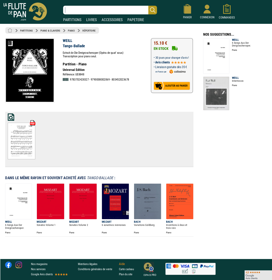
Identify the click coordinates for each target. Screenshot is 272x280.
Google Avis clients (49, 274)
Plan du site (125, 274)
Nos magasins (39, 263)
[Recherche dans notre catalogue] (110, 10)
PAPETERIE (135, 20)
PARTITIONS (72, 20)
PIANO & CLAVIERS (50, 30)
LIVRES (91, 20)
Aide (122, 264)
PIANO (71, 30)
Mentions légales (87, 263)
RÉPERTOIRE (88, 30)
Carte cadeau (126, 269)
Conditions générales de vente (97, 269)
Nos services (38, 269)
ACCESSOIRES (112, 20)
